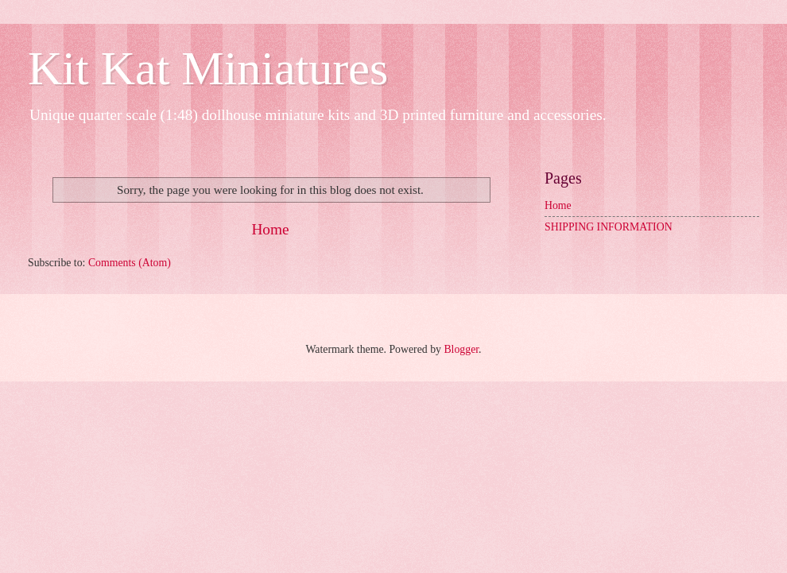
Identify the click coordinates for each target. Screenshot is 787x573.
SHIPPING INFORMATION (609, 227)
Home (270, 229)
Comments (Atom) (129, 263)
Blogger (461, 349)
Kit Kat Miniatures (208, 68)
